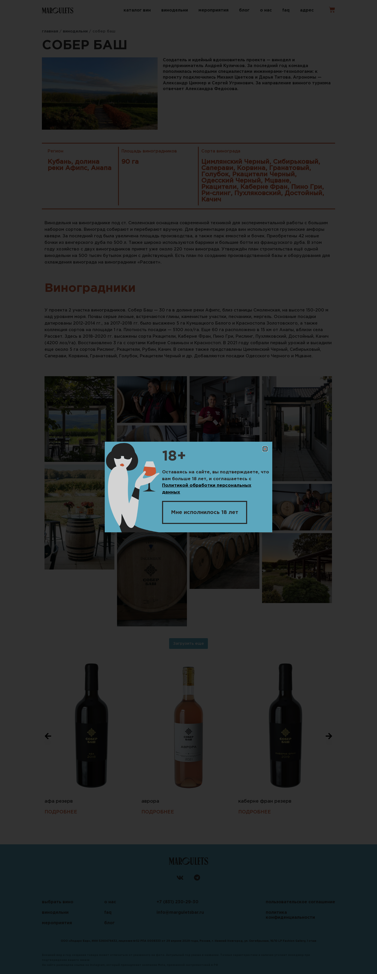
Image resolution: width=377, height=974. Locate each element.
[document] (188, 487)
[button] (265, 449)
